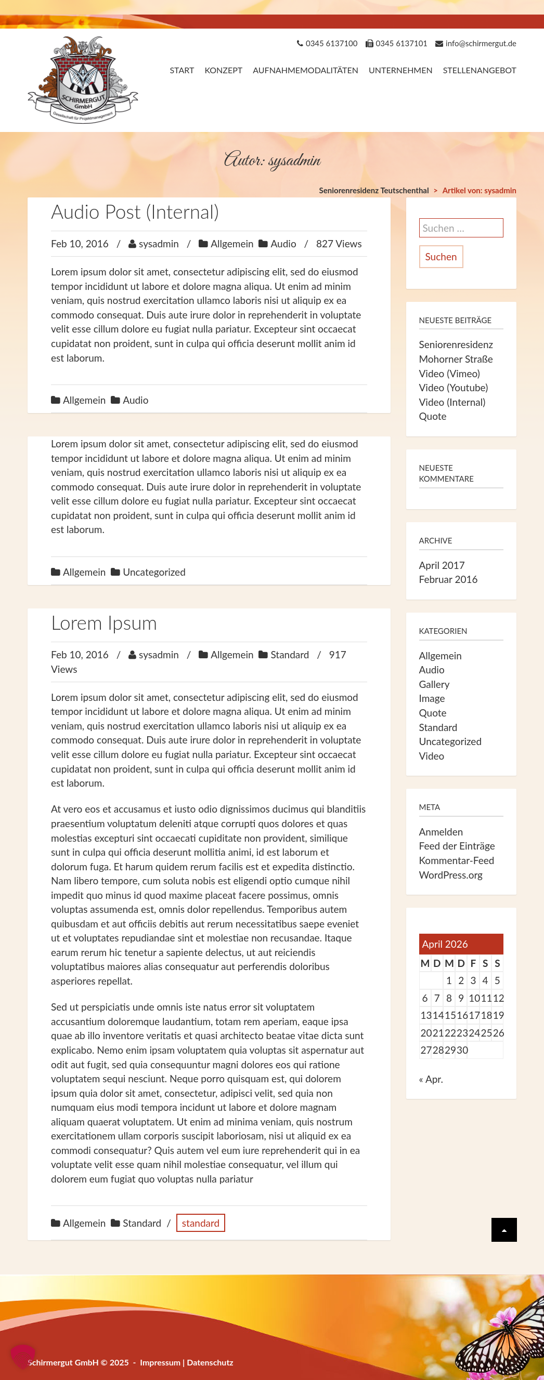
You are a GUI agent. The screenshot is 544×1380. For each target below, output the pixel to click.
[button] (23, 1357)
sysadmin (159, 243)
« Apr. (431, 1079)
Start (182, 70)
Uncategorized (154, 572)
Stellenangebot (479, 70)
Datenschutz (210, 1362)
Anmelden (441, 832)
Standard (289, 654)
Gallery (434, 684)
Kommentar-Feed (457, 860)
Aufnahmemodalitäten (305, 70)
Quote (433, 416)
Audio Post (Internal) (135, 211)
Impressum (160, 1362)
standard (200, 1223)
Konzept (223, 70)
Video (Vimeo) (449, 373)
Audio (283, 243)
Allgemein (232, 243)
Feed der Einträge (457, 846)
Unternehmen (401, 70)
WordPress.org (451, 875)
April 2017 (442, 565)
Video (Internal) (452, 402)
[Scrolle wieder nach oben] (504, 1230)
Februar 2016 (448, 579)
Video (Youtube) (453, 387)
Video (432, 756)
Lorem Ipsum (104, 622)
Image (432, 698)
